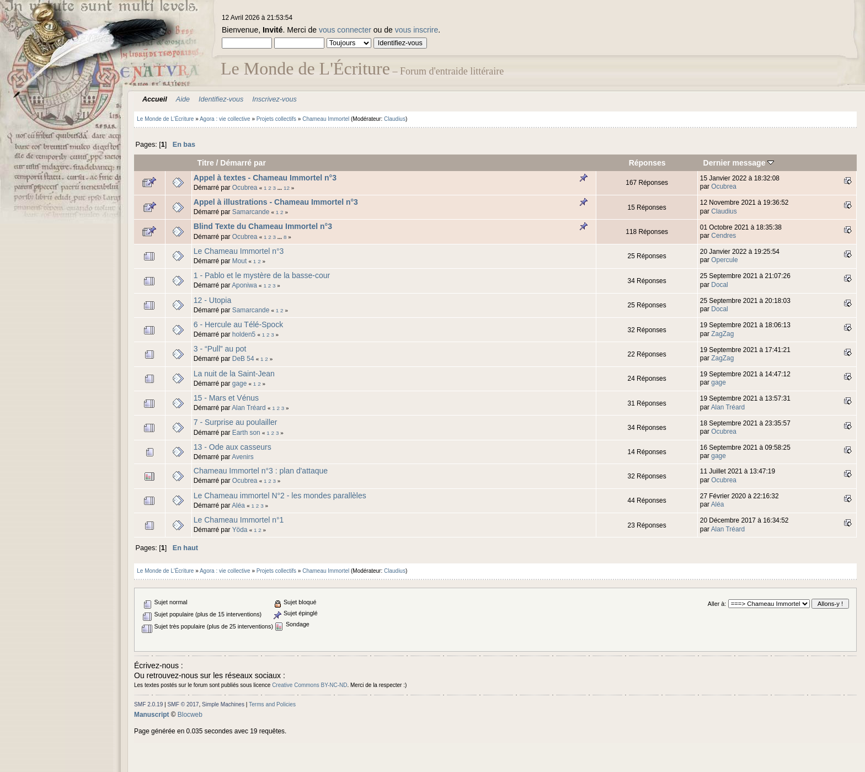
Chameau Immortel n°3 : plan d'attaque (261, 470)
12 (287, 188)
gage (239, 383)
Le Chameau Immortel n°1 (239, 519)
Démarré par (243, 162)
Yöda (240, 530)
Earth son (246, 432)
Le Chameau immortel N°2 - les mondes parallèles (280, 495)
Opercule (724, 260)
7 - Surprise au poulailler (235, 422)
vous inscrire (417, 29)
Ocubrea (245, 187)
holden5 (243, 334)
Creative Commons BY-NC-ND (309, 685)
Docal (719, 285)
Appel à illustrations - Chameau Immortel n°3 (276, 202)
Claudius (394, 119)
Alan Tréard (248, 408)
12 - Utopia (212, 300)
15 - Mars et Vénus (226, 397)
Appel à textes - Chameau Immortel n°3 (265, 177)
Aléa (238, 505)
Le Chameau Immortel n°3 (239, 251)
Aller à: (717, 603)
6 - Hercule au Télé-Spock (238, 324)
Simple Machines (223, 704)
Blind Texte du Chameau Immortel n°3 (263, 226)
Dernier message (739, 162)
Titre (205, 162)
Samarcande (250, 212)
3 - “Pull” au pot (220, 348)
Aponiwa (244, 285)
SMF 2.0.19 (148, 704)
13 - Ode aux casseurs (232, 447)
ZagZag (722, 334)
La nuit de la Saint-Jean (234, 373)
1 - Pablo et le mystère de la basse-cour (262, 275)
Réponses (647, 162)
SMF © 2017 (183, 704)
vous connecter (345, 29)
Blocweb (190, 714)
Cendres (723, 235)
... (280, 188)
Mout (239, 261)
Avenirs (242, 457)
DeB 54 (243, 359)
